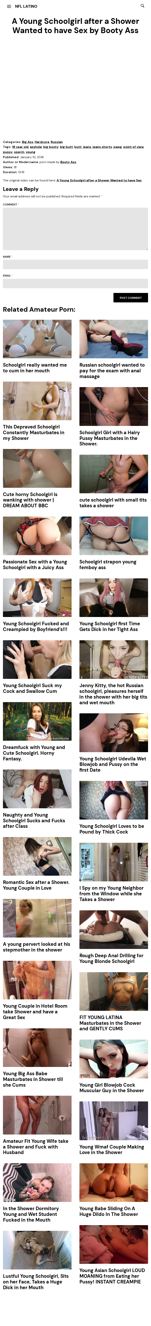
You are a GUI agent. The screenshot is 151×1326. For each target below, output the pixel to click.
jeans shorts (102, 147)
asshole (36, 147)
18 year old (20, 147)
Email (8, 275)
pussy (8, 152)
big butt (66, 147)
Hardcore (42, 142)
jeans (87, 147)
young (30, 152)
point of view (133, 147)
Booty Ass (68, 162)
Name (8, 256)
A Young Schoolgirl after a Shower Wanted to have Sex (99, 180)
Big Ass (27, 142)
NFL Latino (26, 6)
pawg (117, 147)
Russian (57, 142)
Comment (11, 204)
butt (78, 147)
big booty (51, 147)
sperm (19, 152)
